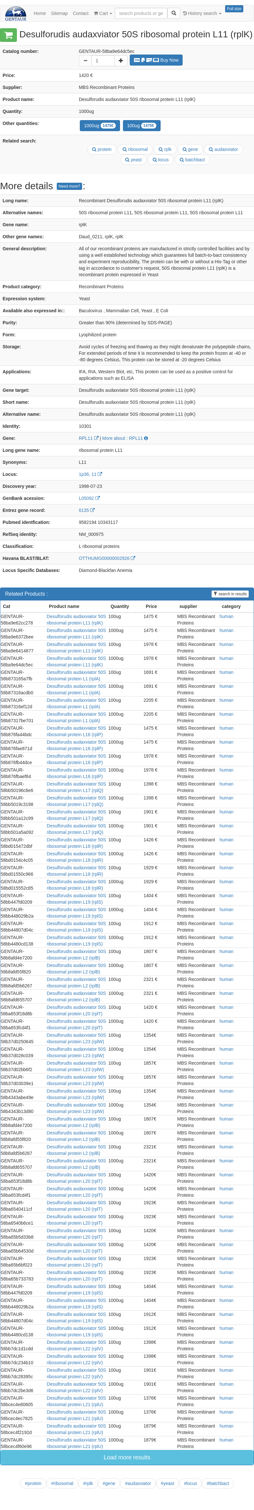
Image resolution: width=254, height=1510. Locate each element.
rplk (165, 149)
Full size (234, 8)
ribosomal (135, 149)
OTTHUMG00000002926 (107, 558)
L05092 (89, 498)
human (227, 616)
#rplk (88, 1483)
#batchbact (218, 1483)
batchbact (192, 159)
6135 (87, 510)
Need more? (69, 186)
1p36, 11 (90, 474)
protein (102, 149)
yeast (133, 159)
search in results (230, 594)
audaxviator (223, 149)
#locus (190, 1483)
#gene (109, 1483)
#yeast (167, 1483)
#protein (33, 1483)
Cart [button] (103, 13)
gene (190, 149)
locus (161, 159)
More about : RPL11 (125, 438)
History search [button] (202, 13)
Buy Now (156, 60)
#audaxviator (138, 1483)
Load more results (126, 1457)
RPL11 (89, 438)
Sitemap (59, 13)
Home (40, 13)
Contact (81, 13)
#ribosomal (62, 1483)
